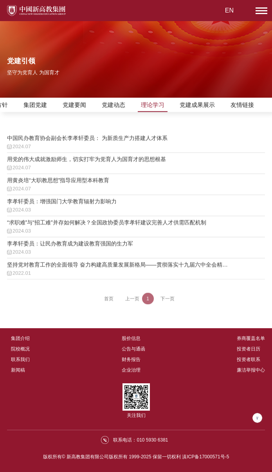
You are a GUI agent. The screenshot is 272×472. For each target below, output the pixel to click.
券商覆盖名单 (251, 338)
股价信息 (131, 338)
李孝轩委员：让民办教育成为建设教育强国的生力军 (70, 248)
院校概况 (20, 349)
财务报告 (131, 359)
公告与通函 (133, 349)
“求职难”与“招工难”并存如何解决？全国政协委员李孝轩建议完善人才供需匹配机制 (106, 226)
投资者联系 (248, 359)
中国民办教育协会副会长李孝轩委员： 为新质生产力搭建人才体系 (87, 142)
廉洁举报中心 (251, 370)
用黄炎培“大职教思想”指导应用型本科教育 (58, 184)
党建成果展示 (197, 105)
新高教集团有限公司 (88, 456)
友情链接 (242, 105)
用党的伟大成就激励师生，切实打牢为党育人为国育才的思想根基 (86, 163)
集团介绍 (20, 338)
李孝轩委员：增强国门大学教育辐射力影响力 (62, 205)
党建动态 (113, 105)
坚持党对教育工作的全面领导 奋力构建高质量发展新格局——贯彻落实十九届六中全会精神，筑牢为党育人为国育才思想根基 (114, 269)
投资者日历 (248, 349)
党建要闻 (74, 105)
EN (229, 10)
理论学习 (152, 105)
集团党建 (35, 105)
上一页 (132, 301)
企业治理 (131, 370)
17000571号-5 (214, 456)
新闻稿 (18, 370)
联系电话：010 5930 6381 (140, 440)
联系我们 (20, 359)
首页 (108, 301)
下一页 (167, 301)
